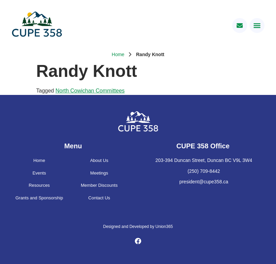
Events (39, 173)
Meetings (99, 173)
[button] (257, 25)
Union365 (164, 226)
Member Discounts (99, 185)
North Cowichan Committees (90, 91)
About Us (99, 160)
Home (118, 54)
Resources (39, 185)
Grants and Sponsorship (39, 197)
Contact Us (99, 197)
